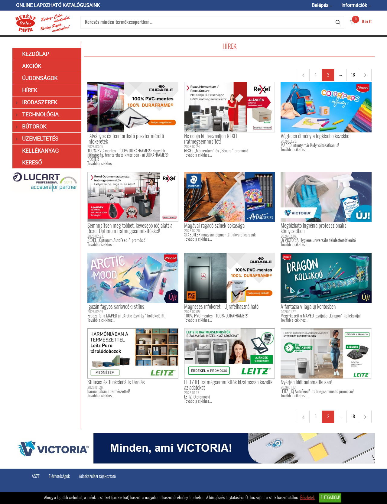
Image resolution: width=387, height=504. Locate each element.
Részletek (307, 498)
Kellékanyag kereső (40, 156)
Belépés (320, 5)
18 (353, 75)
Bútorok (31, 126)
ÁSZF (36, 476)
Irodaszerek (36, 102)
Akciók (31, 66)
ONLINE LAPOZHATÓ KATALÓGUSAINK (58, 5)
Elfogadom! (330, 498)
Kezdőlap (35, 53)
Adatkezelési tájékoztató (97, 476)
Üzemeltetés (37, 139)
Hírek (29, 90)
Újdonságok (39, 78)
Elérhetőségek (59, 476)
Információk (354, 5)
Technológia (37, 114)
